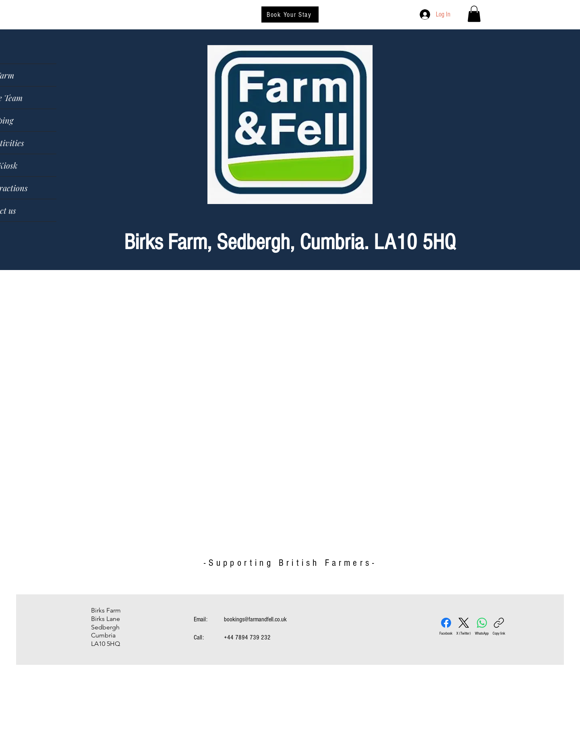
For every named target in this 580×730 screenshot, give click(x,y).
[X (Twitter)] (463, 627)
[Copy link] (499, 627)
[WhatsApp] (482, 627)
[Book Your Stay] (290, 14)
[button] (474, 14)
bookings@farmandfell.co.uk (255, 619)
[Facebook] (445, 627)
